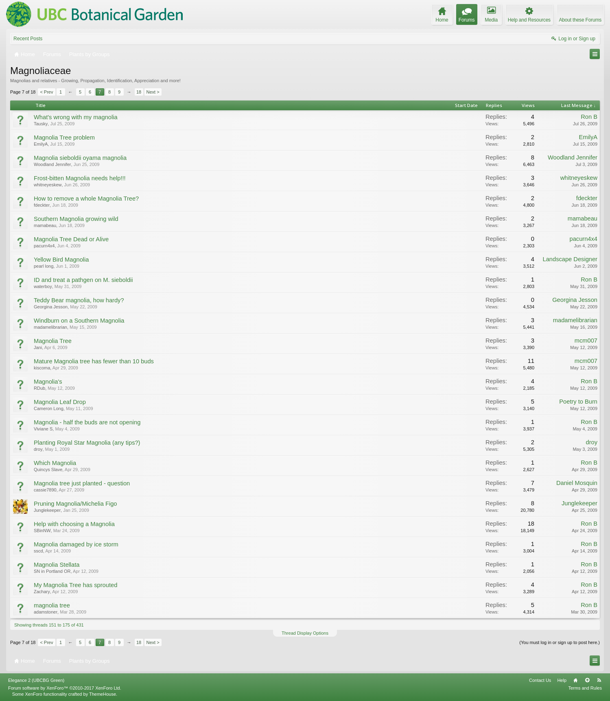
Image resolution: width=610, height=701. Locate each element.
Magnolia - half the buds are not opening (87, 422)
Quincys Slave (48, 469)
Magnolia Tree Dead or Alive (71, 239)
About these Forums (580, 20)
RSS (599, 680)
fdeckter (42, 205)
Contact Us (540, 680)
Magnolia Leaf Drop (60, 402)
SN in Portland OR (52, 571)
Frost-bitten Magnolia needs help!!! (80, 178)
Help (561, 680)
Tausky (41, 123)
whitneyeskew (47, 184)
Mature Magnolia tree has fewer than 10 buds (94, 361)
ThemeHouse (102, 694)
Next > (153, 92)
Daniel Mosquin (576, 483)
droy (38, 449)
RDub (39, 388)
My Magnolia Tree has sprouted (75, 585)
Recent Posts (27, 38)
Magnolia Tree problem (64, 137)
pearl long (43, 266)
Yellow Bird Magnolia (61, 259)
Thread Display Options (305, 633)
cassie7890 (45, 489)
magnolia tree (52, 605)
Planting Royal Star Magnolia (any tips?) (87, 442)
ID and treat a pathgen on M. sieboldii (83, 280)
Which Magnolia (55, 463)
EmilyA (41, 144)
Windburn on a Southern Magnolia (79, 320)
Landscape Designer (570, 259)
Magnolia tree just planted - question (82, 483)
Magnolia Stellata (56, 564)
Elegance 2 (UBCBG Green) (36, 680)
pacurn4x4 (44, 245)
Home (575, 680)
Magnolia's (48, 381)
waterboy (43, 286)
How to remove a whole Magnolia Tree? (86, 198)
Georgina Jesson (51, 306)
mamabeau (45, 225)
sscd (38, 550)
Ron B (589, 117)
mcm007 (586, 340)
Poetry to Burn (578, 401)
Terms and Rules (585, 688)
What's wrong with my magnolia (76, 117)
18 (138, 92)
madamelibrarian (50, 327)
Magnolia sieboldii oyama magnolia (80, 158)
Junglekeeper (47, 510)
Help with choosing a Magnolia (74, 524)
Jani (38, 347)
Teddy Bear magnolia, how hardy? (79, 300)
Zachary (42, 591)
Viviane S (43, 428)
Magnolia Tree (53, 341)
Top (587, 680)
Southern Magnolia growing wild (76, 219)
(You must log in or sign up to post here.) (559, 642)
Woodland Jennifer (52, 164)
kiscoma (42, 367)
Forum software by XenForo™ (64, 688)
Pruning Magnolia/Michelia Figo (75, 503)
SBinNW (42, 530)
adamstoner (45, 611)
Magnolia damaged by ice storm (76, 544)
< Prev (46, 92)
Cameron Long (48, 408)
